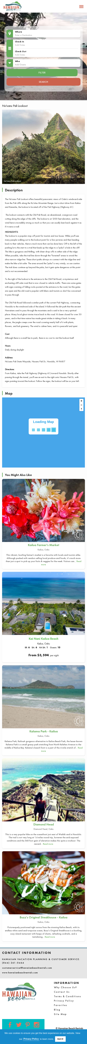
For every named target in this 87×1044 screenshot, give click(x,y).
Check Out (20, 51)
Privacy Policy (64, 1000)
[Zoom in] (81, 401)
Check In (19, 41)
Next (79, 143)
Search (43, 81)
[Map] (43, 432)
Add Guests (20, 64)
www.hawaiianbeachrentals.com (20, 972)
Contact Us (62, 991)
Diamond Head (43, 824)
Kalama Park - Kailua (43, 731)
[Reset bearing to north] (81, 409)
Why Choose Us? (65, 987)
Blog (57, 1009)
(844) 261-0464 (13, 962)
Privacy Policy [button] (31, 1039)
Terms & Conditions (67, 996)
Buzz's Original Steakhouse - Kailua (43, 917)
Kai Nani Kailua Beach (43, 639)
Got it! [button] (60, 1039)
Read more (48, 843)
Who (17, 61)
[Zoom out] (81, 405)
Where (18, 31)
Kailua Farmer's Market (43, 545)
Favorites (60, 1005)
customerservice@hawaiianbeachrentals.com (27, 967)
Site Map (60, 1014)
